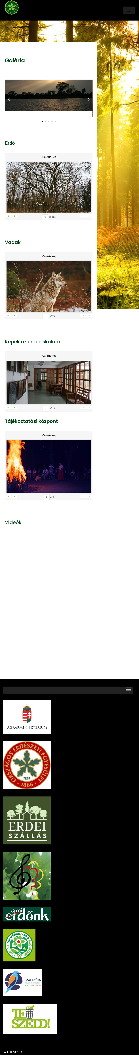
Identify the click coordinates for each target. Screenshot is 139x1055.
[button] (42, 121)
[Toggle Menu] (128, 690)
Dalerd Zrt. (17, 17)
